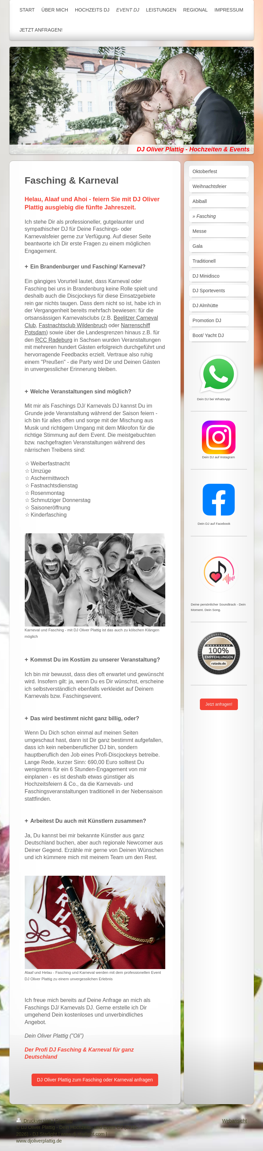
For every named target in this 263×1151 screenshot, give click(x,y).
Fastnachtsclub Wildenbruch (73, 325)
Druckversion (34, 1121)
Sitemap (64, 1121)
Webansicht (234, 1121)
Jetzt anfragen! (218, 704)
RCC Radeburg (53, 340)
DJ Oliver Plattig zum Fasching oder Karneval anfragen (95, 1079)
